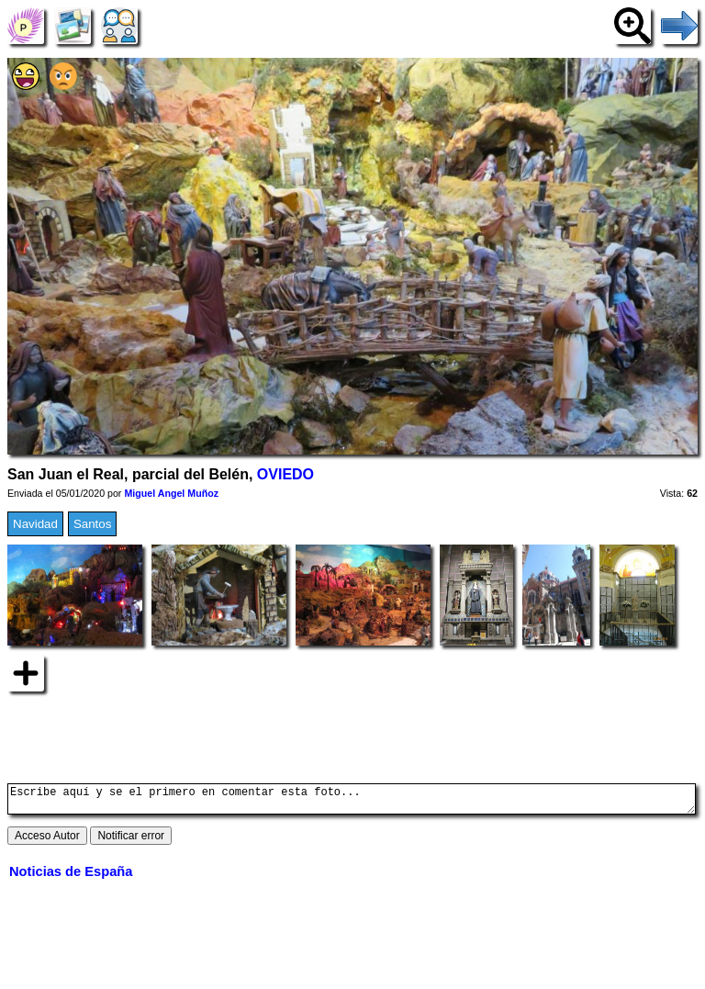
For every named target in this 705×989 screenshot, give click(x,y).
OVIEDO (285, 474)
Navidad (35, 524)
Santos (92, 524)
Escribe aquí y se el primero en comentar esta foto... (351, 801)
